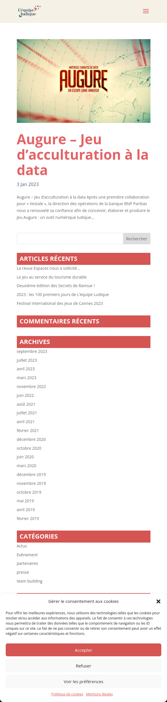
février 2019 (28, 518)
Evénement (27, 554)
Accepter (83, 650)
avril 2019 (26, 509)
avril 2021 (26, 421)
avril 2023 (26, 368)
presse (23, 572)
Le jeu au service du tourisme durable (52, 277)
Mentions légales (99, 694)
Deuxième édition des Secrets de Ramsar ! (56, 285)
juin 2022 (25, 395)
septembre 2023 (32, 351)
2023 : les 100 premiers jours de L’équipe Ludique (63, 294)
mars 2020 (27, 465)
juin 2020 (25, 456)
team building (30, 581)
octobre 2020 (29, 448)
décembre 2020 (31, 439)
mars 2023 (27, 377)
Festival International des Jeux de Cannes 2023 (60, 303)
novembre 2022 (31, 386)
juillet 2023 (27, 360)
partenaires (27, 563)
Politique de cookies (67, 694)
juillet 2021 (27, 412)
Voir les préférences (83, 681)
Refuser (83, 666)
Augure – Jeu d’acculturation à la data (83, 154)
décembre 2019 (31, 474)
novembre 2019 (31, 483)
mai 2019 (25, 500)
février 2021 (28, 430)
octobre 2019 (29, 492)
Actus (22, 546)
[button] (158, 601)
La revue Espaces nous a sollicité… (48, 268)
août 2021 (26, 404)
